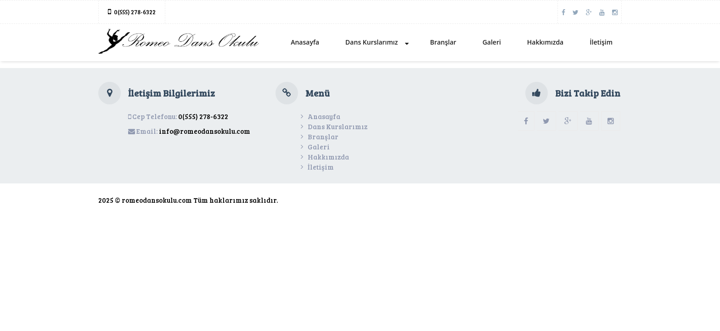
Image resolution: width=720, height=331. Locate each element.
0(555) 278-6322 (135, 12)
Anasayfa (305, 42)
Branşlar (443, 42)
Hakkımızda (545, 42)
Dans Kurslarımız (377, 42)
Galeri (492, 42)
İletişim (601, 42)
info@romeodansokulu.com (204, 131)
